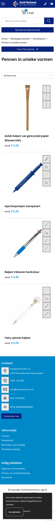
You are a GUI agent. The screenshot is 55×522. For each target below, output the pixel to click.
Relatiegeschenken (20, 38)
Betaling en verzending (13, 444)
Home (4, 38)
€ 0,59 (11, 343)
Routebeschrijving (10, 449)
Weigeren (27, 511)
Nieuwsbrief (7, 440)
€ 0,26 (11, 211)
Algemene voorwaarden (13, 468)
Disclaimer (6, 477)
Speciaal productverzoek (27, 29)
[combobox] (22, 21)
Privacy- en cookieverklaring (15, 473)
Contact (5, 435)
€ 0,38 (11, 277)
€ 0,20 (11, 145)
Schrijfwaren (39, 38)
